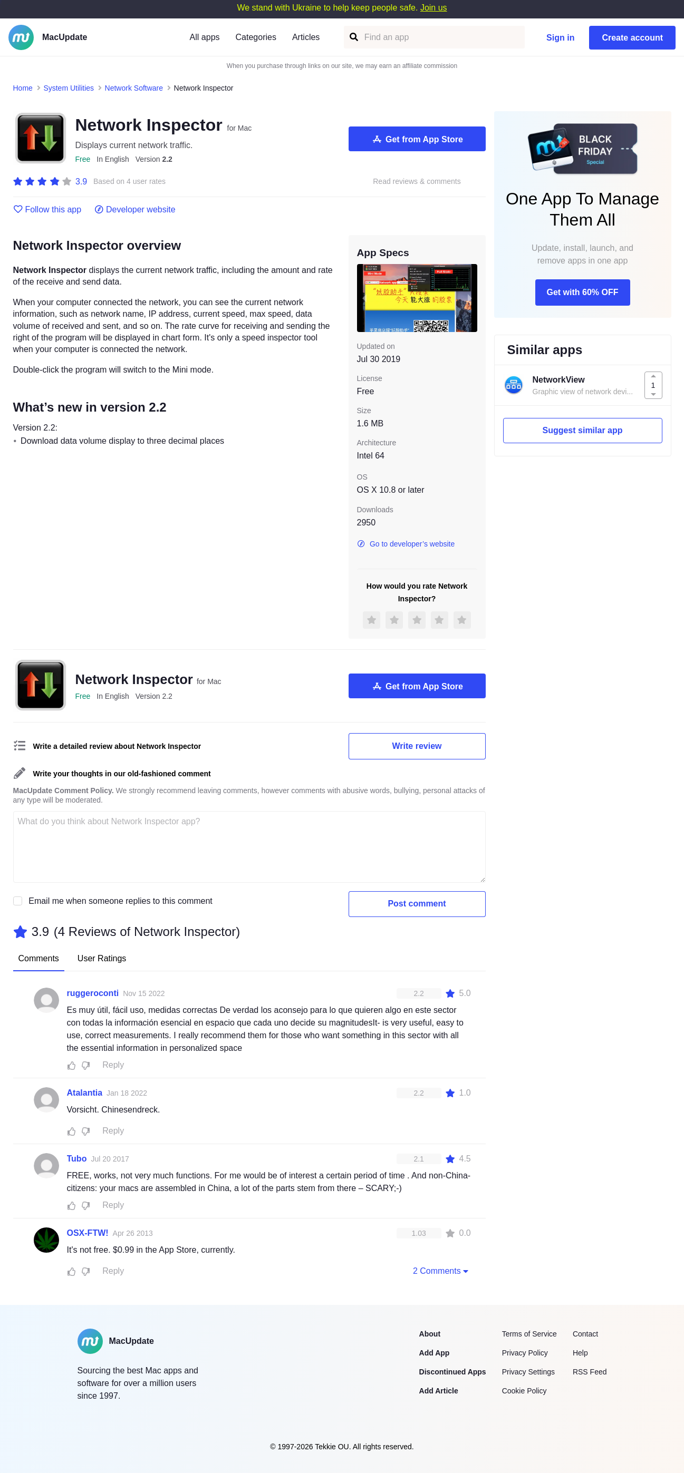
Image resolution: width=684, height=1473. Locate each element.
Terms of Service (529, 1334)
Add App (434, 1353)
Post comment (417, 903)
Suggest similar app (582, 430)
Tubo (77, 1158)
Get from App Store (417, 139)
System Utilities (68, 88)
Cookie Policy (524, 1391)
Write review (417, 746)
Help (580, 1353)
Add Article (438, 1391)
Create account (632, 37)
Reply (113, 1064)
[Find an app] (353, 37)
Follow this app (47, 210)
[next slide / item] (470, 297)
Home (23, 88)
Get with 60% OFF (582, 292)
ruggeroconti (93, 993)
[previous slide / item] (364, 297)
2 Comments (442, 1270)
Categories (256, 37)
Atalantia (85, 1092)
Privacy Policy (525, 1353)
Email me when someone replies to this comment (120, 900)
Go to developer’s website (406, 544)
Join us (433, 7)
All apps (205, 37)
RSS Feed (590, 1372)
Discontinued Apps (452, 1372)
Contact (585, 1334)
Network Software (134, 88)
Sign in (560, 37)
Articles (306, 37)
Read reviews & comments (417, 181)
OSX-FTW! (88, 1232)
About (429, 1334)
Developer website (135, 210)
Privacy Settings (528, 1372)
